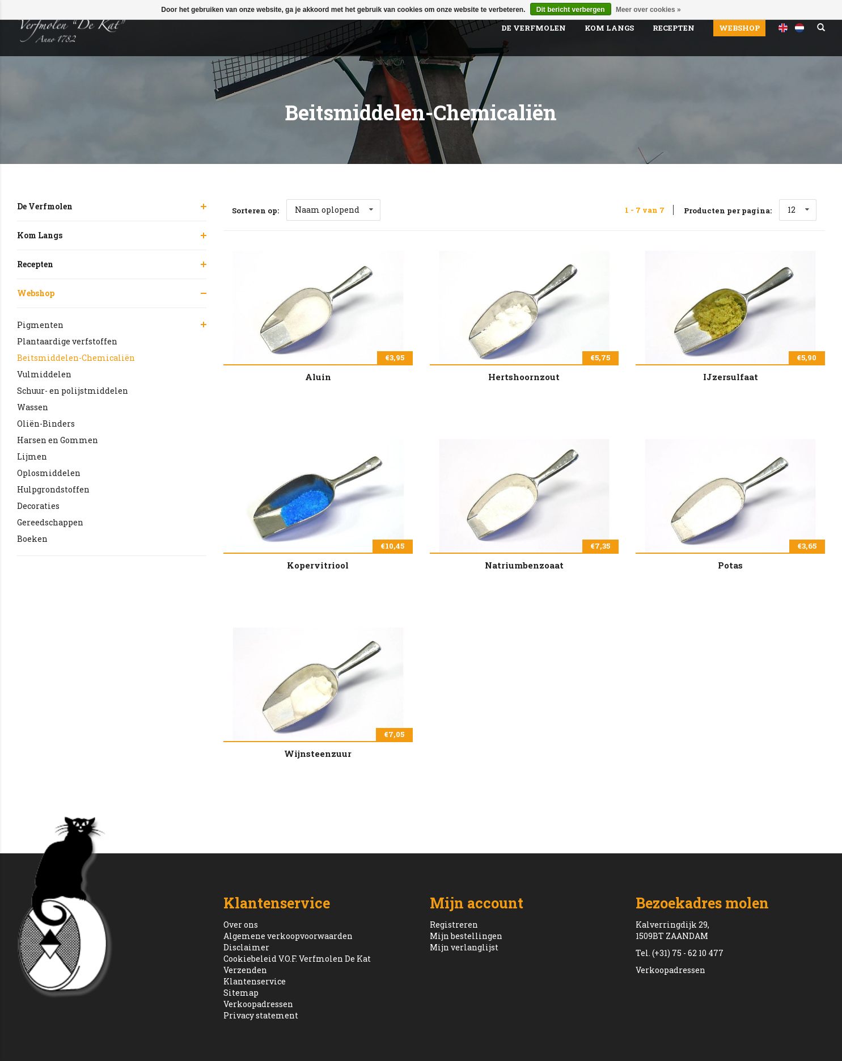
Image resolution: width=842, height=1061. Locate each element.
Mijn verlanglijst (464, 947)
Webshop (739, 28)
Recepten (674, 28)
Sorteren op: (255, 210)
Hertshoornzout (524, 376)
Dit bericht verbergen (570, 10)
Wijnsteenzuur (318, 753)
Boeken (32, 538)
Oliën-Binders (46, 423)
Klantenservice (254, 981)
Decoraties (38, 505)
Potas (730, 565)
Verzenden (245, 970)
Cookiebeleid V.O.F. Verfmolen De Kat (297, 958)
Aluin (318, 376)
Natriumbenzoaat (524, 565)
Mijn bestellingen (466, 936)
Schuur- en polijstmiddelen (72, 390)
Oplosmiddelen (49, 473)
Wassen (32, 407)
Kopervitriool (318, 565)
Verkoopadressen (258, 1004)
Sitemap (241, 992)
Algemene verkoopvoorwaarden (288, 936)
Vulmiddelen (44, 374)
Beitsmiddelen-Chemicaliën (76, 357)
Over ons (240, 924)
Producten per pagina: (728, 210)
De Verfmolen (533, 28)
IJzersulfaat (730, 376)
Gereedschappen (50, 522)
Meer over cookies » (648, 10)
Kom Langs (609, 28)
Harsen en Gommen (57, 440)
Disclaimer (246, 947)
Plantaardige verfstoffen (67, 341)
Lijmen (32, 456)
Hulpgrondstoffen (53, 489)
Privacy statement (260, 1015)
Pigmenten (40, 324)
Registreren (454, 924)
